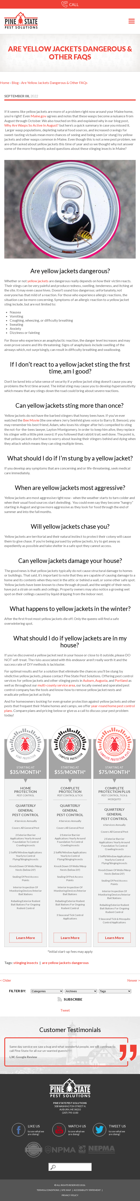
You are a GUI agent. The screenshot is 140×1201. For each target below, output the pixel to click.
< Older (5, 980)
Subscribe (70, 999)
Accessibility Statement (87, 1190)
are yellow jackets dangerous (65, 963)
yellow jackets (37, 281)
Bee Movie (31, 420)
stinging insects (25, 963)
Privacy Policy (70, 1195)
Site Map (66, 1190)
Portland (121, 680)
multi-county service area (56, 685)
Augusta (101, 680)
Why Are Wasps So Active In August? (31, 125)
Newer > (133, 980)
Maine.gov (38, 116)
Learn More (25, 938)
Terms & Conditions (48, 1190)
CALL (70, 4)
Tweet (65, 1010)
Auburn (88, 680)
